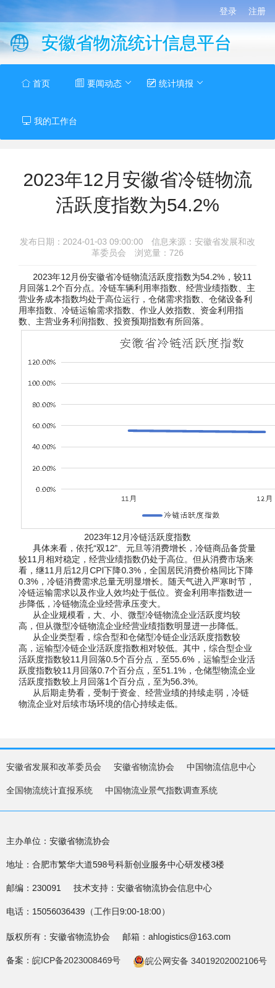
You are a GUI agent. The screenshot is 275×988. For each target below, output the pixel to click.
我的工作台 (49, 121)
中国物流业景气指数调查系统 (161, 790)
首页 (36, 83)
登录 (228, 11)
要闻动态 (103, 82)
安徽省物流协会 (144, 767)
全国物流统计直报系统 (49, 790)
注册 (257, 11)
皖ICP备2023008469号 (76, 960)
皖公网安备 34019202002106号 (200, 961)
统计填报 (175, 82)
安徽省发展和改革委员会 (53, 767)
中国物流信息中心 (221, 767)
